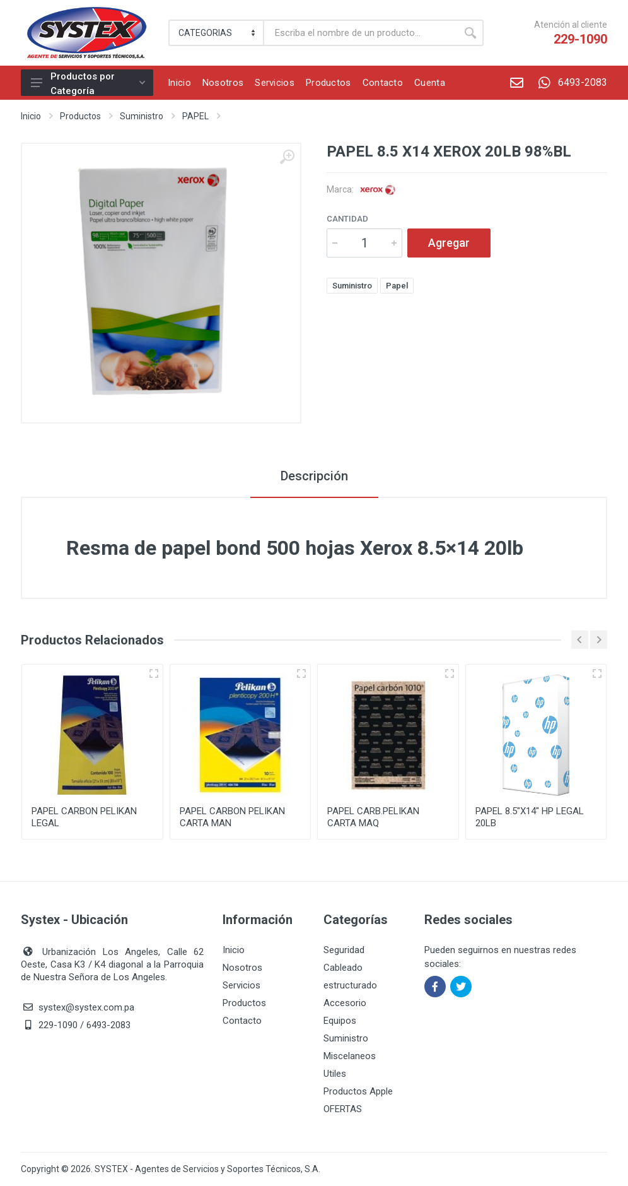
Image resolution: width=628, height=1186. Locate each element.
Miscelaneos (349, 1056)
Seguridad (343, 950)
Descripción (314, 475)
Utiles (334, 1073)
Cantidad (347, 218)
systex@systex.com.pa (86, 1007)
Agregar (449, 242)
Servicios (241, 985)
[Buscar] (360, 33)
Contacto (242, 1020)
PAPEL (195, 116)
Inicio (31, 116)
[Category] (217, 33)
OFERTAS (342, 1109)
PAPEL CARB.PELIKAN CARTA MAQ (373, 817)
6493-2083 (569, 82)
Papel (397, 285)
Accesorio (344, 1003)
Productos (80, 116)
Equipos (339, 1020)
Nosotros (242, 967)
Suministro (141, 116)
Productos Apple (358, 1091)
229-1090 (580, 39)
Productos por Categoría (88, 83)
